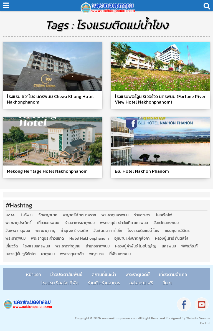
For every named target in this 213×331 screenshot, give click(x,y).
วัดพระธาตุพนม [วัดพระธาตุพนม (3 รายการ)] (18, 230)
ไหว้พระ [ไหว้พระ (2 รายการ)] (27, 215)
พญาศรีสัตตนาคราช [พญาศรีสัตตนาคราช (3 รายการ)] (79, 215)
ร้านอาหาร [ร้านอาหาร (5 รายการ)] (142, 215)
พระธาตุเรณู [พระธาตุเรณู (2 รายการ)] (45, 230)
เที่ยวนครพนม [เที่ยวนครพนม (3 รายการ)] (48, 222)
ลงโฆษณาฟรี (141, 282)
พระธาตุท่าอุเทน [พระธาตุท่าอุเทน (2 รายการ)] (67, 246)
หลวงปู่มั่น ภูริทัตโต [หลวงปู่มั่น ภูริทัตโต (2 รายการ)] (21, 254)
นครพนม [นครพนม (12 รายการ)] (169, 246)
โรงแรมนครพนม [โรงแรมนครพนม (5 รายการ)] (36, 246)
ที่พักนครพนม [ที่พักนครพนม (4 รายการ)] (120, 254)
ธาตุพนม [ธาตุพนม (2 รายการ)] (48, 254)
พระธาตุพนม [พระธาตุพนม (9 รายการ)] (16, 238)
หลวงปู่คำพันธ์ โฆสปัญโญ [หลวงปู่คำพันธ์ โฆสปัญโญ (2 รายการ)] (135, 246)
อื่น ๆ (167, 282)
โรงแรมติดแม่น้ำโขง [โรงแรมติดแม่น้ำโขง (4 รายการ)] (143, 230)
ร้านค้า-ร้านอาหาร (104, 282)
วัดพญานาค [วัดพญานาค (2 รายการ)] (48, 215)
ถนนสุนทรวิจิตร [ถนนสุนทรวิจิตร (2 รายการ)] (177, 230)
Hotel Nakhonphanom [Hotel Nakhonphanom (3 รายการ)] (89, 238)
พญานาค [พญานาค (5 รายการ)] (96, 254)
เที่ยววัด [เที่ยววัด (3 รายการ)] (12, 246)
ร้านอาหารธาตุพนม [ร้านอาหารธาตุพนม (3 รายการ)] (80, 222)
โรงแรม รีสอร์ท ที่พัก (59, 282)
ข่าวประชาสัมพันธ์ (66, 274)
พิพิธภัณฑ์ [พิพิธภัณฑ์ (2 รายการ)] (189, 246)
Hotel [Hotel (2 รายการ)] (11, 215)
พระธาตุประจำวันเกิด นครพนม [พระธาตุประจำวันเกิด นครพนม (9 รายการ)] (124, 222)
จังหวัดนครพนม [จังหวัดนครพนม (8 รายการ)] (166, 222)
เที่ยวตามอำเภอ (173, 274)
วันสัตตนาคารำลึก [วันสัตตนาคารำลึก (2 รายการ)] (107, 230)
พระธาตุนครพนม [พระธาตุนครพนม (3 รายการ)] (115, 215)
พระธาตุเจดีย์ (138, 274)
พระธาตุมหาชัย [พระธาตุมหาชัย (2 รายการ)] (72, 254)
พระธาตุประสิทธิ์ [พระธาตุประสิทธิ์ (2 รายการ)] (19, 222)
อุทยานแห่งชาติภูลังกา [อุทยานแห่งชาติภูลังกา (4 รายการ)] (131, 238)
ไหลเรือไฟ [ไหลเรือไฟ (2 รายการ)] (164, 215)
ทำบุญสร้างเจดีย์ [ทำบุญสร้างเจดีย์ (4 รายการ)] (74, 230)
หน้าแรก (33, 274)
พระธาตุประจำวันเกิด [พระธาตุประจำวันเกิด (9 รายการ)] (47, 238)
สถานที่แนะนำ (104, 274)
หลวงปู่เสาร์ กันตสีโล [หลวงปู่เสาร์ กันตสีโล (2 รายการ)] (172, 238)
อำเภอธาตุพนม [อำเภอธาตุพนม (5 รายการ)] (98, 246)
